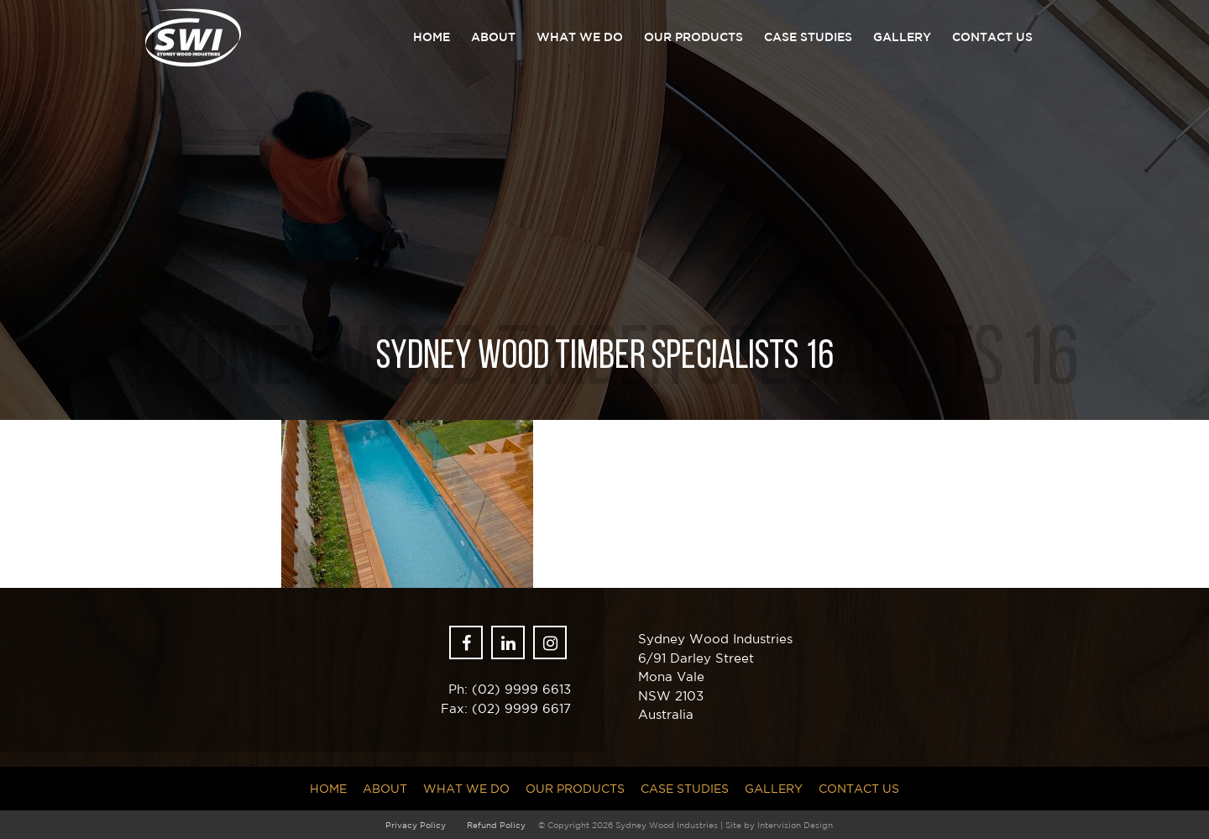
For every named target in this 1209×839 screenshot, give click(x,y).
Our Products (693, 37)
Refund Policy (496, 825)
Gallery (902, 37)
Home (431, 37)
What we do (579, 37)
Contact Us (992, 37)
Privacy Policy (415, 825)
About (493, 37)
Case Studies (808, 37)
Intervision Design (795, 825)
